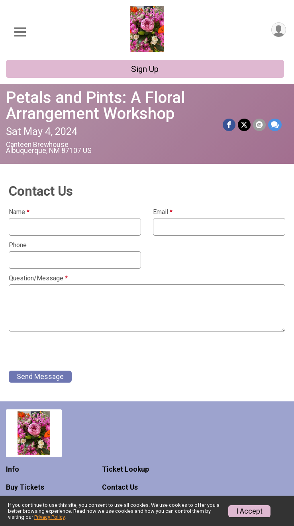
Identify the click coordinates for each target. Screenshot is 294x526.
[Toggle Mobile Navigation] (20, 32)
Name (19, 212)
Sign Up (145, 69)
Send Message (40, 377)
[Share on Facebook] (229, 125)
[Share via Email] (259, 125)
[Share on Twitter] (244, 125)
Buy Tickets (25, 487)
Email (162, 212)
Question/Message (38, 278)
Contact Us (120, 487)
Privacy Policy (49, 517)
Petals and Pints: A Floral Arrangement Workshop (95, 105)
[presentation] (69, 351)
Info (12, 469)
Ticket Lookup (125, 469)
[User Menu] (278, 29)
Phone (18, 245)
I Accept (249, 511)
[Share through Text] (275, 125)
